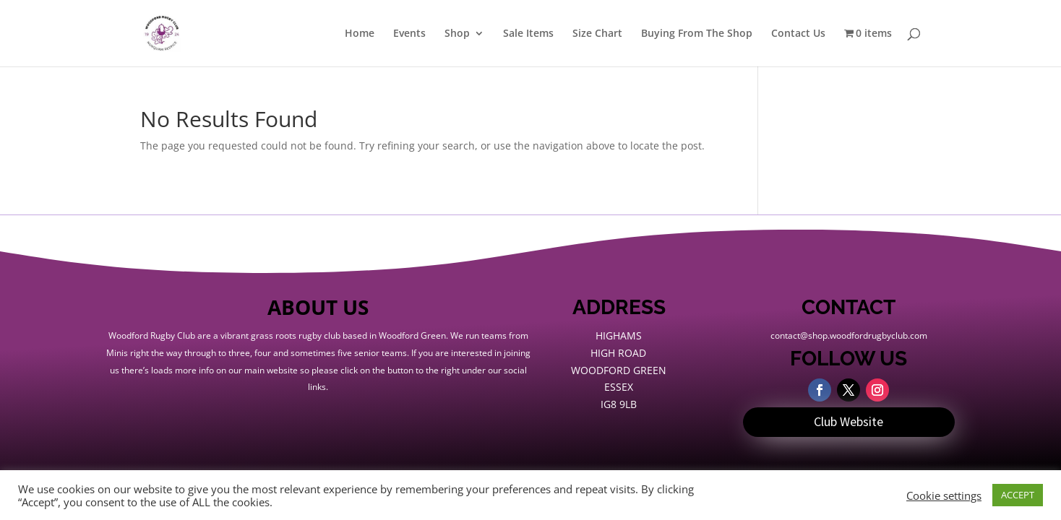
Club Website (848, 421)
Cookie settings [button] (943, 495)
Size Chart (597, 34)
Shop (457, 34)
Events (409, 34)
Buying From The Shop (696, 34)
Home (359, 34)
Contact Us (798, 34)
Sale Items (528, 34)
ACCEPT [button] (1017, 494)
